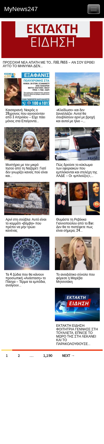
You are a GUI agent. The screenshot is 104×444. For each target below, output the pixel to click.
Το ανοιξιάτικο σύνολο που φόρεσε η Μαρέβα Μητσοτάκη (75, 278)
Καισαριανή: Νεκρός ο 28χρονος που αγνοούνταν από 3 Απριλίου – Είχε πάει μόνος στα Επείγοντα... (25, 115)
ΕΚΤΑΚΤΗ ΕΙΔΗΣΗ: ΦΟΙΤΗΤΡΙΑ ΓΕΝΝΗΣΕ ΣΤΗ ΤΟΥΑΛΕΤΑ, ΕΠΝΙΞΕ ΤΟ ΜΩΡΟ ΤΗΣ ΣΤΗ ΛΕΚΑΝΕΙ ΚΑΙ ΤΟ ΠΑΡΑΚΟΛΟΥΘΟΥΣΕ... (77, 334)
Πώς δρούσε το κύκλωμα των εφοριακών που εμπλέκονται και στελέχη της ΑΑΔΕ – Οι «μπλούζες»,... (76, 170)
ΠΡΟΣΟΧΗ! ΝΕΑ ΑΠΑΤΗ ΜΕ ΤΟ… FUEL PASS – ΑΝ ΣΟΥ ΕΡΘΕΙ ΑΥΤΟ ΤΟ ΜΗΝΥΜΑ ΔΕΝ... (49, 64)
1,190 (47, 355)
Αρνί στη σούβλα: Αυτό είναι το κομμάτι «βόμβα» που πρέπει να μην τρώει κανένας (26, 225)
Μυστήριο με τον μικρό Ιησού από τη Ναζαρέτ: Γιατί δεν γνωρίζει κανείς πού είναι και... (27, 170)
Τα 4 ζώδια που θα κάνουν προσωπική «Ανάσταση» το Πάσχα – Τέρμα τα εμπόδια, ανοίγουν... (26, 280)
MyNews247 (21, 9)
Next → (68, 355)
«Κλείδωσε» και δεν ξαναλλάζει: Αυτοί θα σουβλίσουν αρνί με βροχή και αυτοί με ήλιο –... (75, 115)
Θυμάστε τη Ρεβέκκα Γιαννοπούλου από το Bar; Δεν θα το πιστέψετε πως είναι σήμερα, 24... (75, 225)
